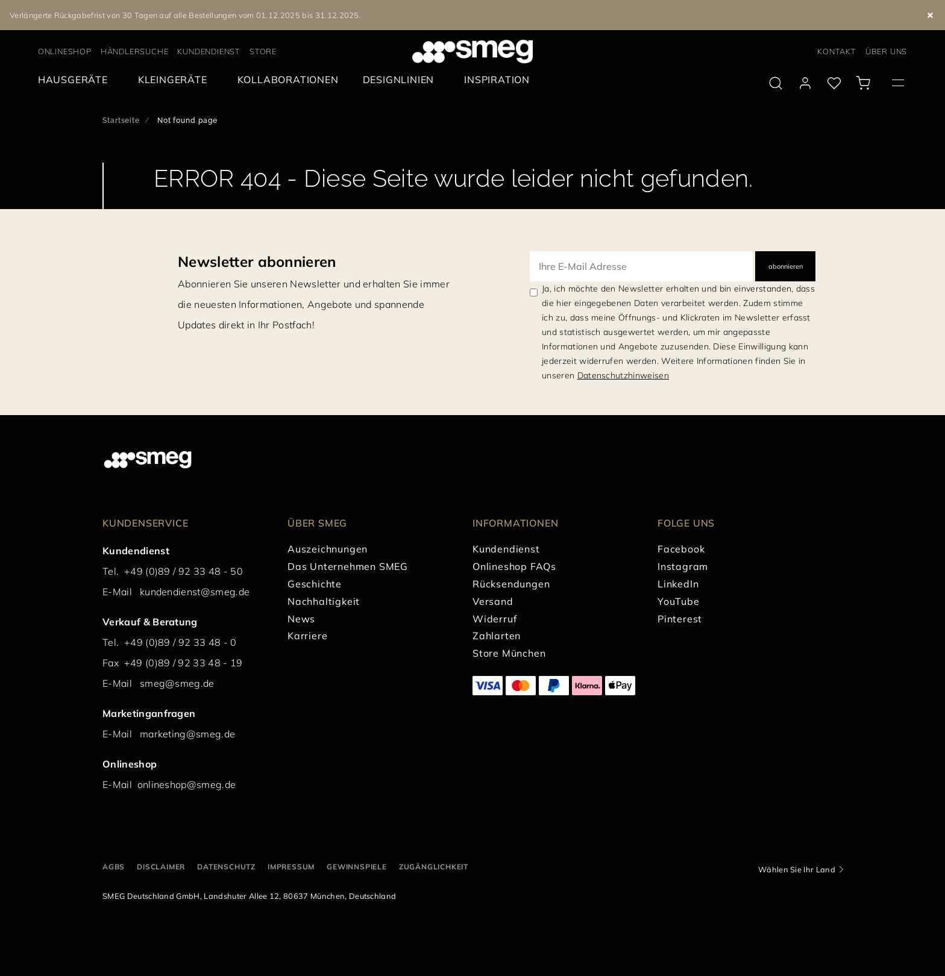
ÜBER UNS (886, 51)
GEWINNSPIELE (357, 866)
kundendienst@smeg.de (195, 592)
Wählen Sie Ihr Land (796, 869)
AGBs (113, 866)
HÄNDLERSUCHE (135, 51)
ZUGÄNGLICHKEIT (433, 866)
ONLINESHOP (65, 51)
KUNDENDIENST (208, 51)
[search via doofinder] (775, 83)
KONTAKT (836, 51)
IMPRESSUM (291, 866)
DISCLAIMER (161, 866)
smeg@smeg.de (177, 683)
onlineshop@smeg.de (186, 784)
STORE (263, 51)
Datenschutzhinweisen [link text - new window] (623, 375)
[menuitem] (76, 79)
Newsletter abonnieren (257, 261)
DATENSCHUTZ (226, 866)
